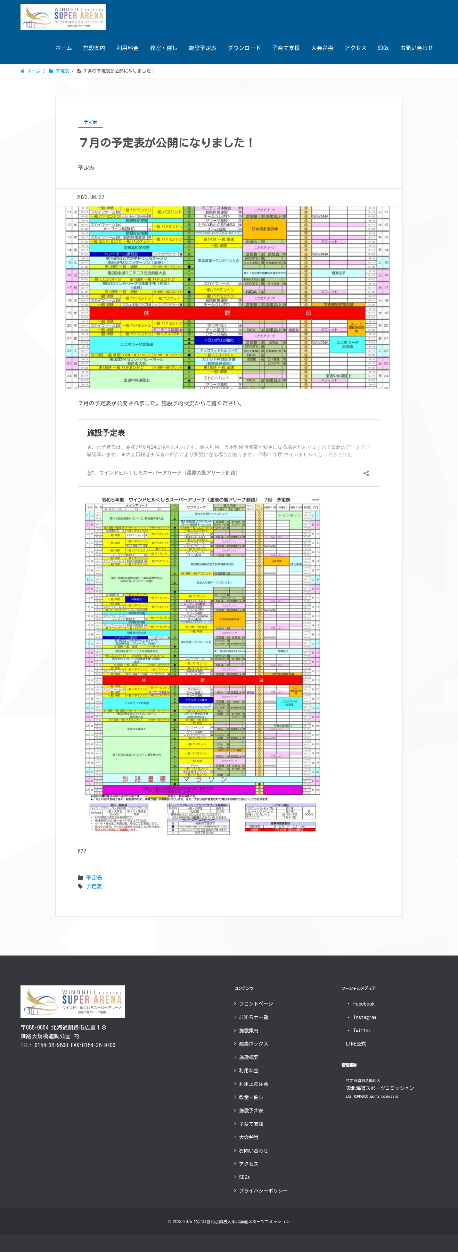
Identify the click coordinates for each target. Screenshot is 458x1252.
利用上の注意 (253, 1084)
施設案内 (94, 48)
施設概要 (249, 1057)
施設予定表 (202, 48)
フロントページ (256, 1003)
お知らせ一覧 (253, 1017)
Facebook (360, 1003)
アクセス (355, 48)
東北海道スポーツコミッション (380, 1088)
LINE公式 (356, 1043)
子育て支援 (286, 48)
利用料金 (127, 48)
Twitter (358, 1030)
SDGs (383, 48)
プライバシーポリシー (263, 1190)
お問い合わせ (416, 48)
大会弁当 (322, 48)
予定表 (94, 877)
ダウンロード (244, 48)
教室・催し (164, 48)
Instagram (361, 1017)
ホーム (63, 48)
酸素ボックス (253, 1043)
